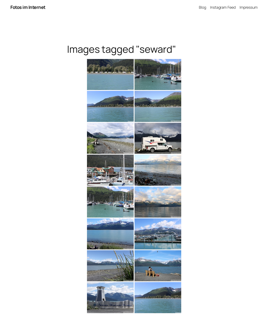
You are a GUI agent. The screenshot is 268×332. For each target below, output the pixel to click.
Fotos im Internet (27, 7)
